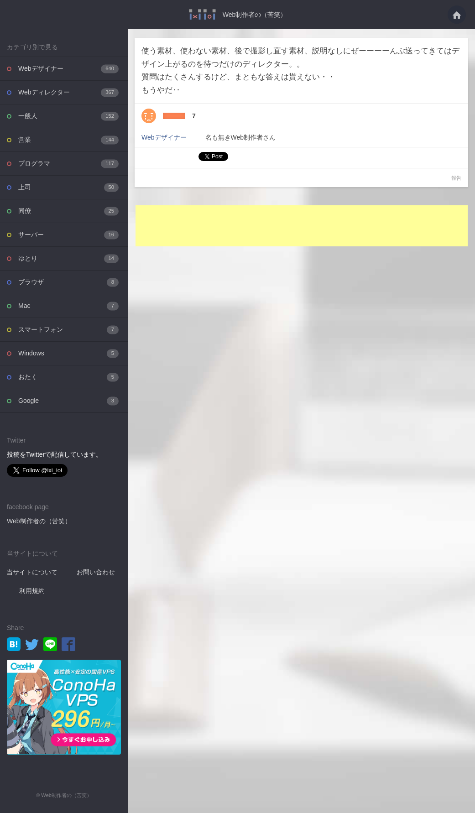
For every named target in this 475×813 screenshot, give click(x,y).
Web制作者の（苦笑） (255, 14)
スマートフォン (68, 329)
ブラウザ (68, 282)
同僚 (68, 211)
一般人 (68, 116)
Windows (68, 353)
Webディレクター (68, 92)
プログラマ (68, 163)
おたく (68, 377)
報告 (456, 178)
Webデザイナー (68, 68)
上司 (68, 187)
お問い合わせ (96, 572)
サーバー (68, 234)
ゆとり (68, 258)
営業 (68, 140)
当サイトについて (31, 572)
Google (68, 400)
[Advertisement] (302, 225)
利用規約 (32, 590)
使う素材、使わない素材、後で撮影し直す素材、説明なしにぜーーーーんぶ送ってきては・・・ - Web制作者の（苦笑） (202, 14)
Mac (68, 306)
